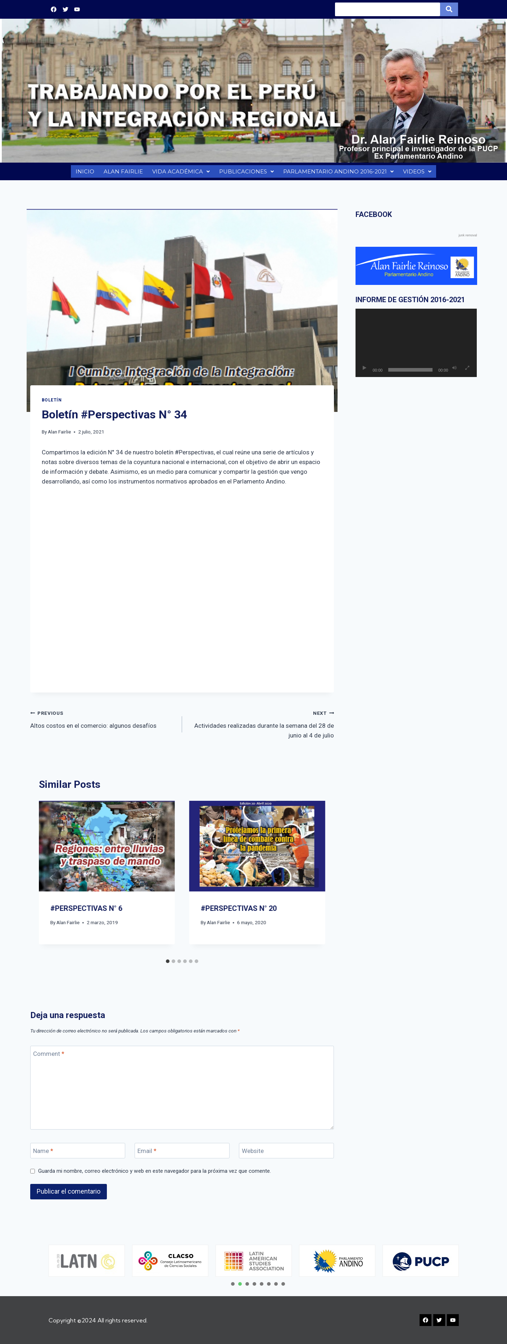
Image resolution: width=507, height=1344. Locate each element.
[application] (416, 346)
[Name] (78, 1154)
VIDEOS (418, 173)
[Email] (182, 1154)
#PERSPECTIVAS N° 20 (239, 912)
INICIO (83, 173)
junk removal (467, 239)
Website (253, 1154)
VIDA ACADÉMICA (180, 173)
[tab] (167, 965)
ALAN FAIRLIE (122, 173)
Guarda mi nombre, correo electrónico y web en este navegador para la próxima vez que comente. (154, 1174)
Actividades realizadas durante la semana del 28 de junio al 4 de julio (261, 727)
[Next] (312, 881)
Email (147, 1154)
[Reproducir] (364, 371)
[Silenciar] (454, 371)
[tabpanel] (86, 1260)
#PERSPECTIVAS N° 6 (86, 912)
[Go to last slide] (51, 881)
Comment (48, 1057)
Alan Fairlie (59, 435)
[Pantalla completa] (467, 371)
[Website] (286, 1154)
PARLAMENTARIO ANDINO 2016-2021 (338, 173)
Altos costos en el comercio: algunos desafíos (103, 722)
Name (43, 1154)
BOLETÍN (52, 403)
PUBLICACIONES (245, 173)
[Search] (387, 9)
